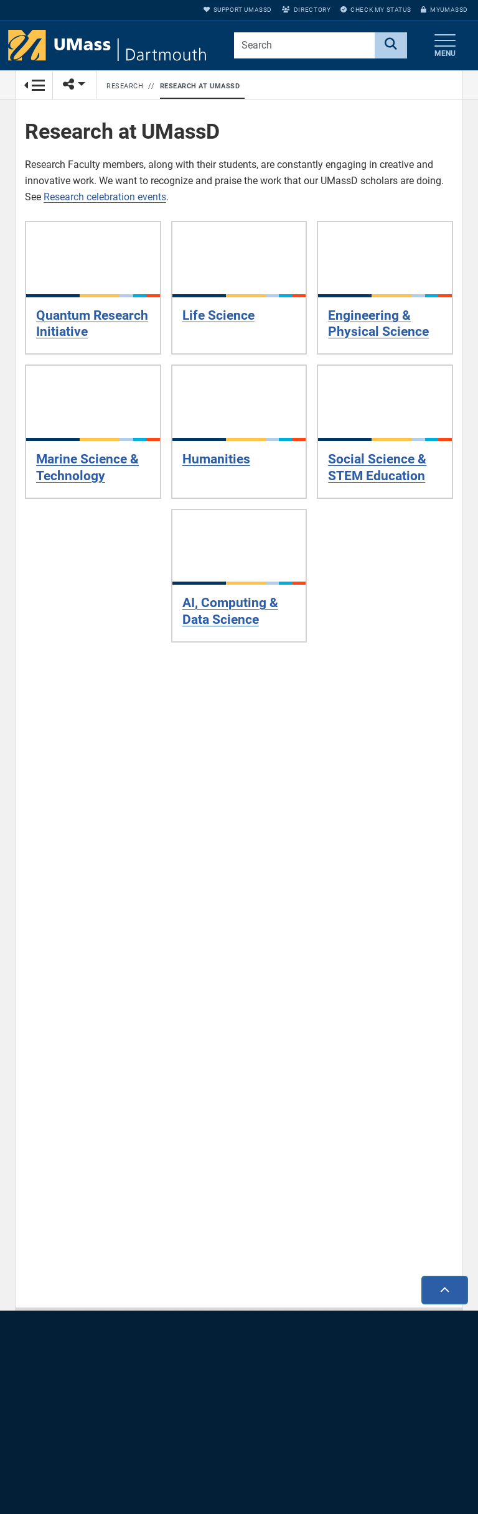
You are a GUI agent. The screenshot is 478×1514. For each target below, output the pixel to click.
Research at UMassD (200, 86)
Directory (306, 9)
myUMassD (444, 9)
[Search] (391, 45)
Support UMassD (238, 9)
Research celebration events (105, 197)
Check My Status (375, 9)
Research (124, 86)
